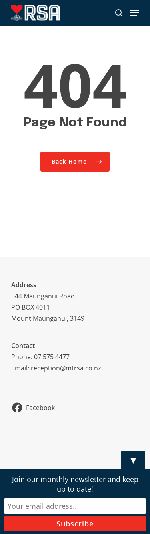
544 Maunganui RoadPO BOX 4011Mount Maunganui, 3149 (47, 307)
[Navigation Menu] (134, 13)
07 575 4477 (52, 356)
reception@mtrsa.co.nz (66, 368)
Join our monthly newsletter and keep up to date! (75, 484)
